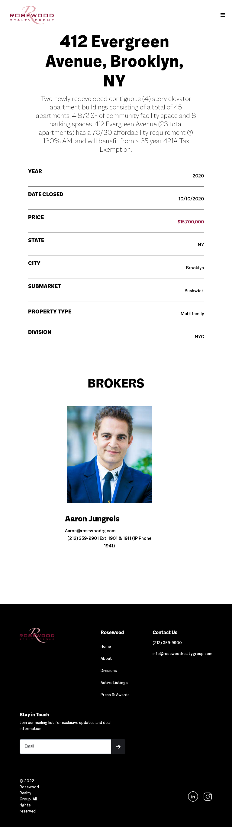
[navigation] (207, 796)
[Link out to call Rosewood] (167, 643)
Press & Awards (115, 695)
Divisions (109, 671)
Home (106, 647)
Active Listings (114, 683)
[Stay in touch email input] (65, 746)
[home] (29, 15)
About (106, 659)
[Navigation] (48, 635)
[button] (223, 15)
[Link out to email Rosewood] (182, 654)
